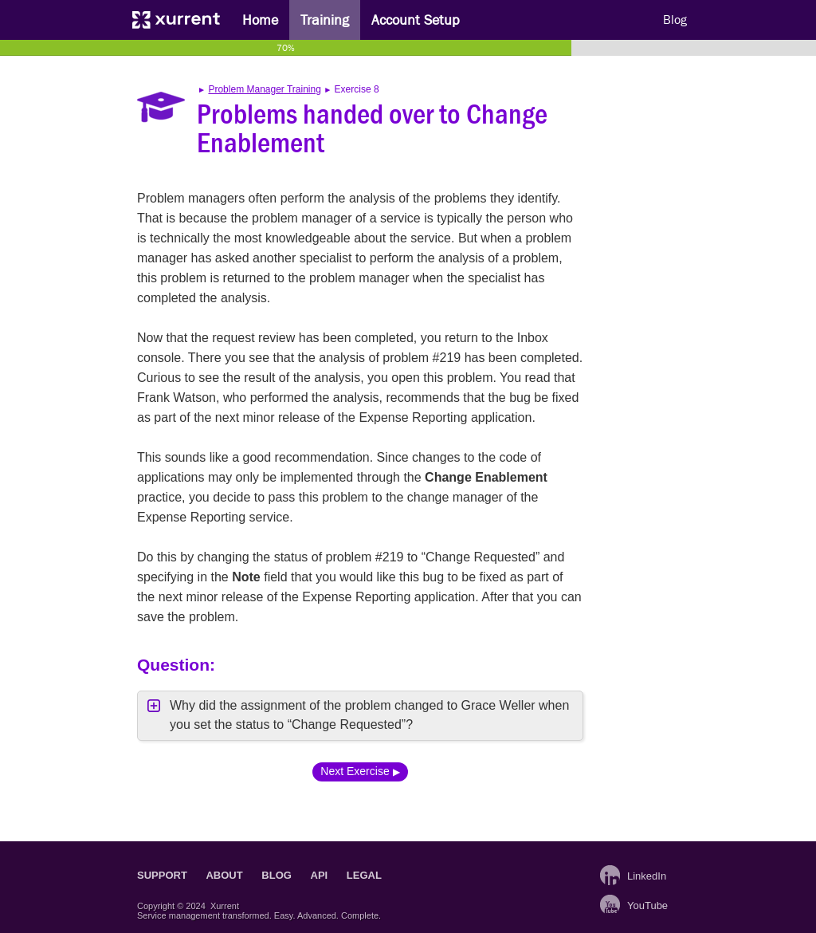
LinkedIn (645, 876)
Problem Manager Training (264, 89)
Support (162, 875)
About (224, 875)
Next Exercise (354, 771)
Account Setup (415, 20)
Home (260, 20)
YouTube (645, 905)
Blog (675, 20)
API (319, 875)
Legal (364, 875)
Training (324, 20)
